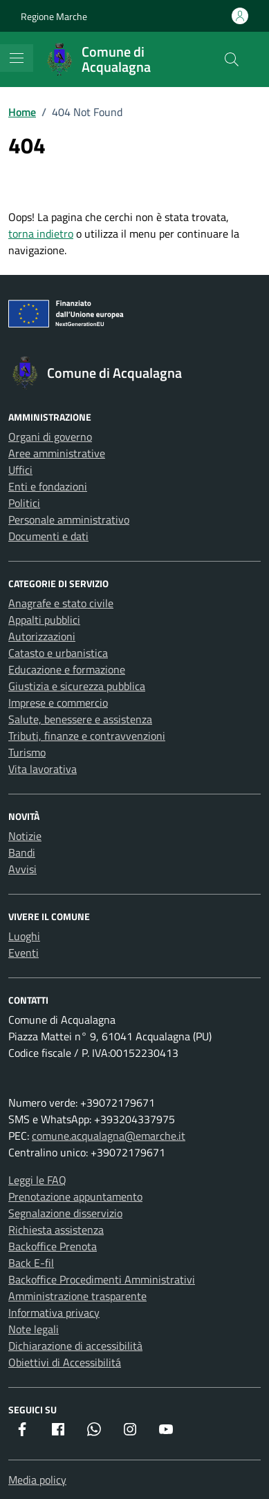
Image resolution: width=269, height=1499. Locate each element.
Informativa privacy (54, 1312)
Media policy (37, 1479)
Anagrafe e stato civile (60, 603)
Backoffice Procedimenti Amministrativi (101, 1279)
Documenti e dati (48, 536)
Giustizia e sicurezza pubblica (76, 686)
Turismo (27, 752)
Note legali (33, 1329)
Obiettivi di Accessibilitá (64, 1362)
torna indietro (40, 233)
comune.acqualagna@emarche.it (108, 1135)
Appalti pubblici (44, 619)
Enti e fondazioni (47, 486)
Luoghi (24, 936)
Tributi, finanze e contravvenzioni (86, 735)
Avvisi (22, 869)
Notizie (24, 836)
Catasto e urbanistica (58, 653)
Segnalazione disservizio (65, 1213)
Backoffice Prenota (52, 1246)
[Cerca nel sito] (231, 59)
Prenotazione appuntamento (75, 1196)
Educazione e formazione (66, 669)
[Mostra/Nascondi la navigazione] (16, 58)
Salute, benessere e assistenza (80, 719)
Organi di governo (50, 436)
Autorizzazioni (41, 636)
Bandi (21, 852)
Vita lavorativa (42, 769)
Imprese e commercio (58, 702)
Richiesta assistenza (56, 1229)
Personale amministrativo (68, 519)
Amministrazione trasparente (77, 1296)
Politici (24, 503)
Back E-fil (31, 1262)
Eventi (23, 952)
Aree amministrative (56, 453)
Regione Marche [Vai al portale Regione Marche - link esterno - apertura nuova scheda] (54, 16)
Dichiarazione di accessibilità (75, 1345)
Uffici (20, 469)
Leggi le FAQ (37, 1180)
